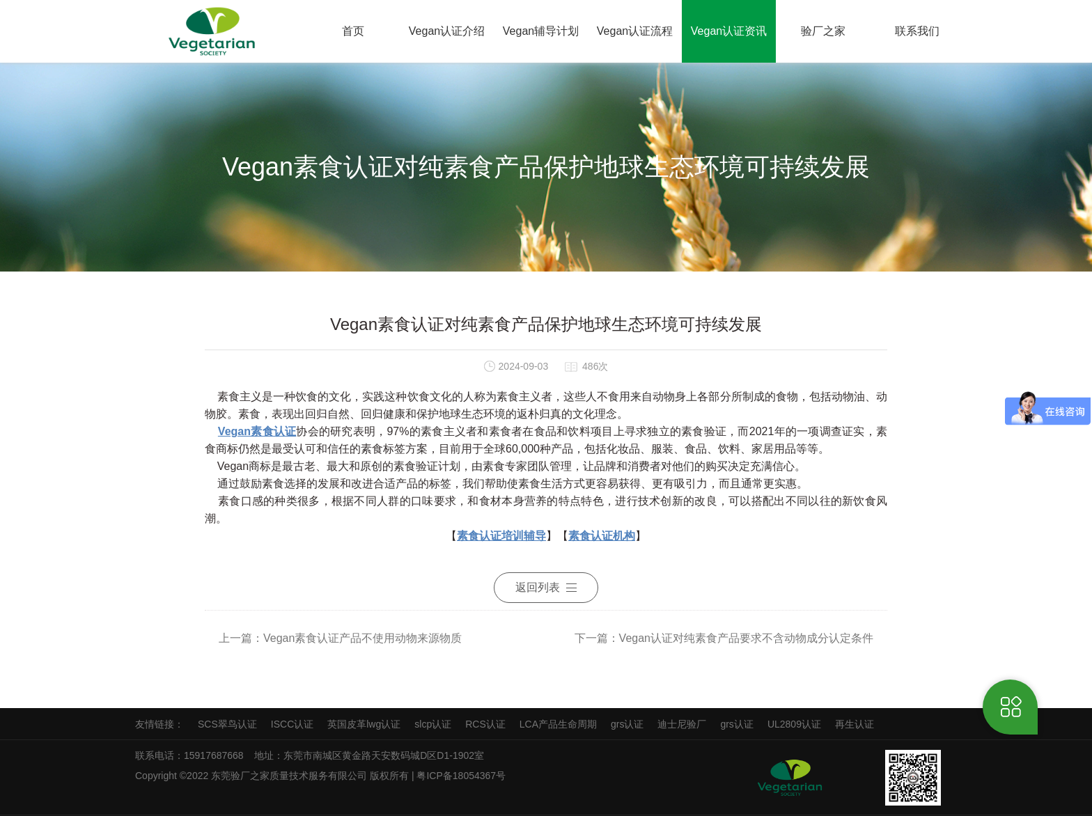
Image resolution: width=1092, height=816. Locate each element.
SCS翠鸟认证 (227, 724)
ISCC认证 (292, 724)
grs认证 (627, 724)
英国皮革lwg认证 (363, 724)
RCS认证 (485, 724)
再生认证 (854, 724)
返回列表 (546, 587)
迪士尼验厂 (681, 724)
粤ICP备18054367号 (462, 775)
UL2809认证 (794, 724)
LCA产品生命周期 (558, 724)
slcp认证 (432, 724)
